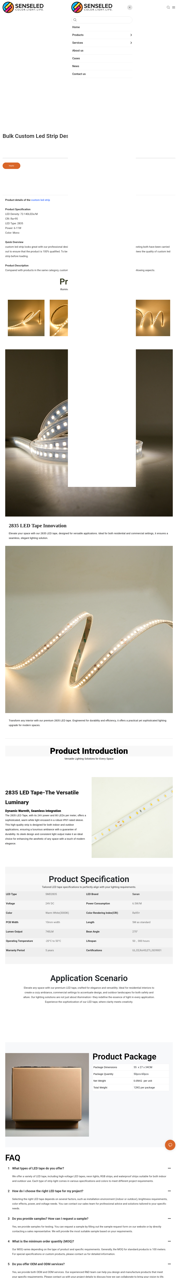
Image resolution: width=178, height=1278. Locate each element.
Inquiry (11, 166)
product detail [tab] (89, 191)
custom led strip (40, 200)
